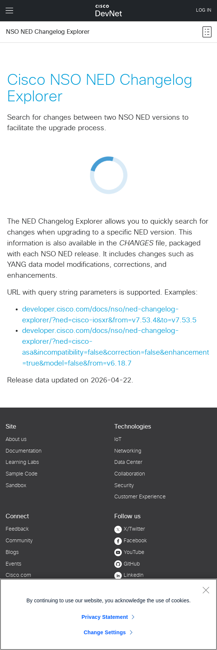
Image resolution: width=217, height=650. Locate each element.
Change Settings (105, 632)
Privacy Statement (105, 617)
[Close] (206, 590)
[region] (108, 614)
